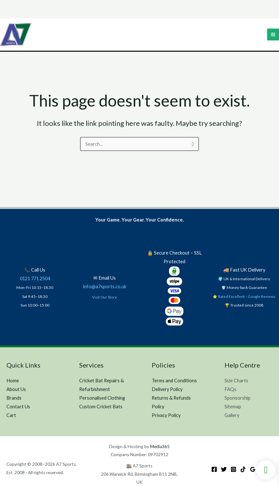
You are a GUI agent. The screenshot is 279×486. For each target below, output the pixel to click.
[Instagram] (233, 469)
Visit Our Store (104, 297)
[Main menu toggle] (273, 35)
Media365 (160, 446)
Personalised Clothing (102, 398)
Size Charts (236, 380)
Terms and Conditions (174, 380)
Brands (13, 398)
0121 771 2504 (35, 278)
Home (12, 380)
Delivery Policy (167, 389)
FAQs (230, 389)
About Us (16, 389)
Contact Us (18, 406)
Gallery (231, 415)
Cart (11, 415)
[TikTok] (243, 469)
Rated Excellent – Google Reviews (246, 296)
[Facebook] (214, 469)
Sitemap (232, 406)
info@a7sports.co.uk (104, 286)
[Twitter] (224, 469)
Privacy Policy (166, 415)
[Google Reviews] (253, 469)
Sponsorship (237, 398)
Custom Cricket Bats (101, 406)
